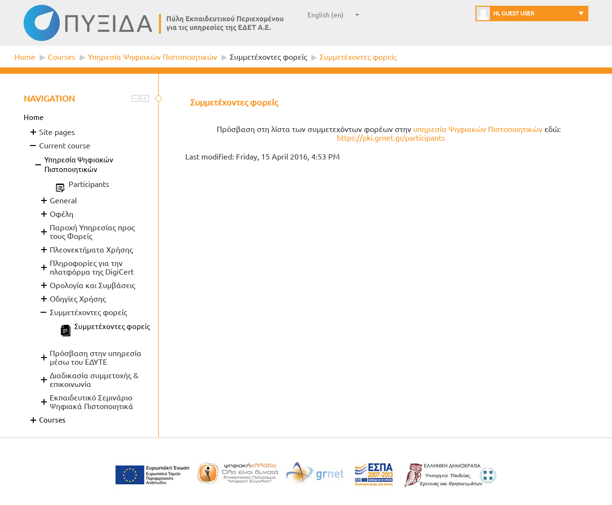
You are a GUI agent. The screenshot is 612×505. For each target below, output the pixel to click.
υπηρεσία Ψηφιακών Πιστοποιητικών (477, 129)
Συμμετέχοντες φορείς (268, 57)
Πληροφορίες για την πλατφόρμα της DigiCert (92, 267)
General (63, 200)
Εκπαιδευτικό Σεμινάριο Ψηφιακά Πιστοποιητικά (91, 402)
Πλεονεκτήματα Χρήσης (91, 249)
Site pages (57, 132)
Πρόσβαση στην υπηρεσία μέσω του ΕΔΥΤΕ (95, 357)
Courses (61, 57)
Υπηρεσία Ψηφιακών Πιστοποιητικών (152, 57)
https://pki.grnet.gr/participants (391, 137)
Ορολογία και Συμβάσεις (92, 285)
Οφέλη (61, 214)
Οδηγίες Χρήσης (78, 298)
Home (24, 57)
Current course (64, 145)
